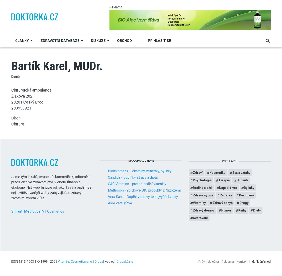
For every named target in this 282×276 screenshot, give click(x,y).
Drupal (99, 261)
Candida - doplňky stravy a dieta (133, 177)
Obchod (124, 41)
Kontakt (242, 261)
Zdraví (198, 172)
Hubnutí (242, 180)
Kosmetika (217, 172)
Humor (226, 210)
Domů (15, 76)
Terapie (224, 180)
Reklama (227, 261)
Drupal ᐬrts (124, 261)
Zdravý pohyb (223, 203)
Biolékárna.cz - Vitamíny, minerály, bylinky (140, 171)
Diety (257, 210)
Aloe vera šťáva (120, 203)
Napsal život (228, 188)
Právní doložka (208, 261)
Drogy (244, 203)
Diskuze (98, 41)
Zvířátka (226, 195)
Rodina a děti (202, 188)
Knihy (242, 210)
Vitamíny (199, 203)
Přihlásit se (159, 41)
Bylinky (249, 188)
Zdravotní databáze (59, 41)
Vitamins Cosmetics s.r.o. (75, 261)
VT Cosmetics (53, 211)
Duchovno (246, 195)
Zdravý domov (203, 210)
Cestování (200, 218)
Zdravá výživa (203, 195)
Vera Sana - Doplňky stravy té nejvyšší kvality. (143, 197)
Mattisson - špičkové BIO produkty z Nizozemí (144, 190)
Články (22, 41)
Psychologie (202, 180)
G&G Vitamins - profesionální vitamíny (137, 184)
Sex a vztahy (241, 172)
